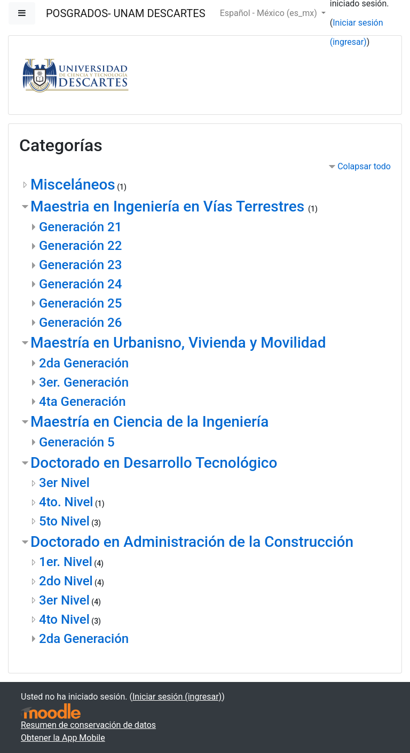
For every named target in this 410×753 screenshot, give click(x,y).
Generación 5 (77, 442)
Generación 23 (80, 264)
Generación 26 (80, 322)
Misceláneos (72, 184)
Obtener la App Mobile (63, 738)
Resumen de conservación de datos (88, 725)
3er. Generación (84, 382)
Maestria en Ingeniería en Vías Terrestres (169, 206)
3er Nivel (64, 482)
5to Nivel (64, 521)
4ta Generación (82, 401)
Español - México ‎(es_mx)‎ (269, 13)
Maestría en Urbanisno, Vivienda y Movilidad (178, 342)
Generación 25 (80, 303)
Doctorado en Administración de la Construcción (191, 542)
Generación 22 (80, 245)
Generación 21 (80, 226)
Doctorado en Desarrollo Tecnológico (153, 463)
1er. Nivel (65, 561)
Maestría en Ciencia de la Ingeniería (149, 421)
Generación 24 (80, 284)
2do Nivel (66, 581)
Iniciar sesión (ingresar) (177, 697)
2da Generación (84, 363)
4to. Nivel (66, 502)
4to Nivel (64, 619)
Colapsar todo (364, 166)
